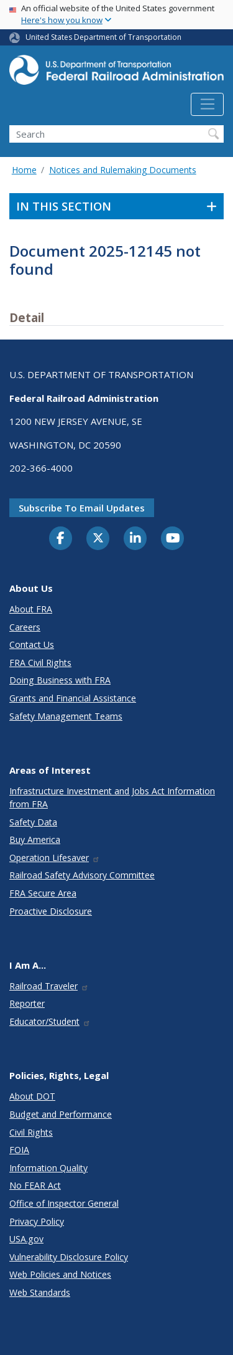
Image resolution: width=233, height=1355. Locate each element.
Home (24, 170)
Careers (24, 627)
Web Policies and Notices (60, 1274)
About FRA (30, 609)
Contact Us (31, 644)
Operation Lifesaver (54, 857)
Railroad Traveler (49, 986)
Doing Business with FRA (60, 680)
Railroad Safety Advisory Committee (82, 875)
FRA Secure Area (42, 893)
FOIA (19, 1150)
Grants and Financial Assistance (72, 698)
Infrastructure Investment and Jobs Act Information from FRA (112, 797)
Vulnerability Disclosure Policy (68, 1257)
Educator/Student (50, 1021)
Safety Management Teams (65, 716)
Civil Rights (31, 1132)
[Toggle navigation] (207, 104)
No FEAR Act (35, 1185)
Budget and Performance (60, 1114)
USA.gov (26, 1239)
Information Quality (48, 1168)
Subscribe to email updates (82, 508)
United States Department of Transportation (103, 37)
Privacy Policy (36, 1221)
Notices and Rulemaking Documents (122, 170)
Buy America (34, 839)
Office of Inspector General (64, 1203)
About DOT (32, 1096)
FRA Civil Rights (40, 662)
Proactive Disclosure (50, 911)
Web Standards (39, 1292)
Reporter (27, 1003)
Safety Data (33, 822)
